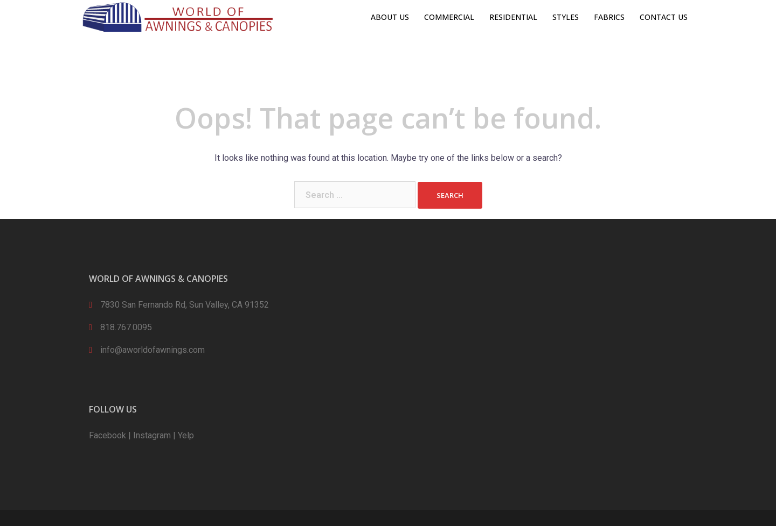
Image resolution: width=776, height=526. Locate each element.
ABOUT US (390, 17)
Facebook (107, 435)
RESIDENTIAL (513, 17)
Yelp (186, 435)
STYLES (565, 17)
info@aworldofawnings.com (152, 350)
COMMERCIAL (449, 17)
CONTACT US (664, 17)
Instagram (152, 435)
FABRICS (609, 17)
